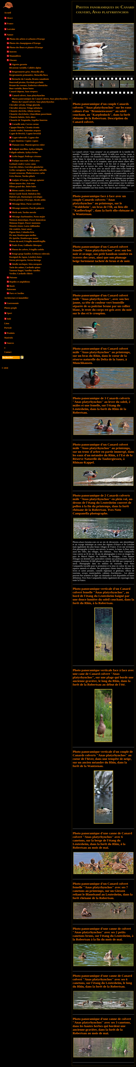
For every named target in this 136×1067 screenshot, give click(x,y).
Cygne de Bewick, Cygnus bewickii (25, 133)
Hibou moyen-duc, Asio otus (22, 183)
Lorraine (11, 29)
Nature (10, 35)
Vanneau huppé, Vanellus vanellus (24, 270)
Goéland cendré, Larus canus (22, 164)
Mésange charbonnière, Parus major (28, 216)
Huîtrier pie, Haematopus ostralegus (25, 197)
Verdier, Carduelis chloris (21, 273)
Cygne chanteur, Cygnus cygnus (23, 141)
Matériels (8, 338)
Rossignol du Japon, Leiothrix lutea (25, 257)
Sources (10, 343)
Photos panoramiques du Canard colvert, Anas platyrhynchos (41, 99)
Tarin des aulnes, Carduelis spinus (24, 267)
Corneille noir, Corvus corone (25, 124)
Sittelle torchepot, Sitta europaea (27, 264)
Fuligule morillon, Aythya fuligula (27, 149)
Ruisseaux (11, 289)
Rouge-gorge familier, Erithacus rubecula (31, 254)
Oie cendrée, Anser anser (20, 229)
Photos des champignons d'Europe (25, 43)
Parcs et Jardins (16, 293)
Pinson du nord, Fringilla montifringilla (27, 241)
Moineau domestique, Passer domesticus (27, 220)
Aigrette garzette (19, 64)
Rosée (12, 286)
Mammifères (15, 56)
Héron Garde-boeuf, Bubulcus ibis (24, 194)
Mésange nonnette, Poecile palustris (28, 208)
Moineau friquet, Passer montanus (25, 223)
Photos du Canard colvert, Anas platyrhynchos (33, 102)
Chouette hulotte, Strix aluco (22, 117)
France (10, 23)
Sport (9, 313)
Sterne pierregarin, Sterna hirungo (25, 260)
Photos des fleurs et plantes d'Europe (26, 47)
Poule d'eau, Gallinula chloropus (27, 245)
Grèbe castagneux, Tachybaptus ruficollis (28, 170)
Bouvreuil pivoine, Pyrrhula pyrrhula (26, 82)
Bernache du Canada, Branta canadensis (30, 79)
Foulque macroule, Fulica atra (25, 160)
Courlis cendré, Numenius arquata (25, 130)
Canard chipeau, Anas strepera (23, 91)
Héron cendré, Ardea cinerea (25, 190)
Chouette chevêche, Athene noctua (24, 111)
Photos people (10, 308)
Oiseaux (13, 60)
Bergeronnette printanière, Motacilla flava (28, 75)
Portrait (8, 328)
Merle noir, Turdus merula (24, 212)
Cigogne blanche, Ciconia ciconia (24, 127)
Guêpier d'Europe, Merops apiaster (28, 180)
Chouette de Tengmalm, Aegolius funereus (28, 120)
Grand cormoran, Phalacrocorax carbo (27, 173)
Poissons (13, 277)
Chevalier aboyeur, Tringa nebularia (25, 108)
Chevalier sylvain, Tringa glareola (24, 105)
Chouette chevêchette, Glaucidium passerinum (30, 114)
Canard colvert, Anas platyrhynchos (28, 95)
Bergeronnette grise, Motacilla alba (28, 72)
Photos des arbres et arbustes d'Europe (27, 39)
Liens (6, 323)
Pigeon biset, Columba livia (21, 232)
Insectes (13, 52)
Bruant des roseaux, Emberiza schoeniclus (28, 85)
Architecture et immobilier (16, 298)
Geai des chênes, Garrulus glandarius (26, 167)
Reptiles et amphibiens (19, 282)
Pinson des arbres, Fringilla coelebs (28, 249)
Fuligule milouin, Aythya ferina (23, 152)
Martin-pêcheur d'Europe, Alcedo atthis (27, 200)
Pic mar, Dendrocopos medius (22, 235)
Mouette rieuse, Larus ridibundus (24, 226)
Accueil (7, 13)
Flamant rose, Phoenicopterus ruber (28, 145)
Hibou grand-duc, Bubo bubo (22, 186)
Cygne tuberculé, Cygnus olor (25, 137)
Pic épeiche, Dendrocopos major (23, 238)
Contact (7, 352)
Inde (9, 319)
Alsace (10, 18)
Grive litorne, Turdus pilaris (22, 176)
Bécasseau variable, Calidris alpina (25, 68)
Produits (11, 333)
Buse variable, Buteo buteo (21, 88)
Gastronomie (13, 303)
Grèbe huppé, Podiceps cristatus (26, 156)
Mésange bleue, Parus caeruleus (26, 204)
